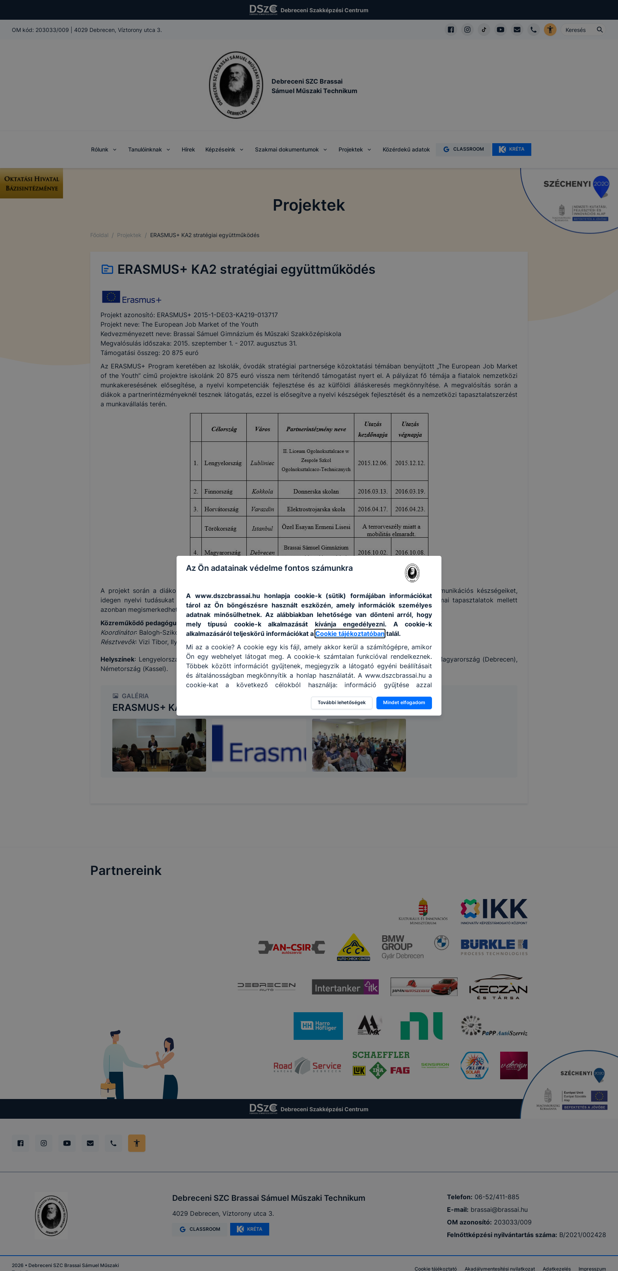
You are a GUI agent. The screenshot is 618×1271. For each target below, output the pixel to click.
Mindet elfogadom (404, 702)
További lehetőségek (342, 702)
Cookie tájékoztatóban (350, 633)
